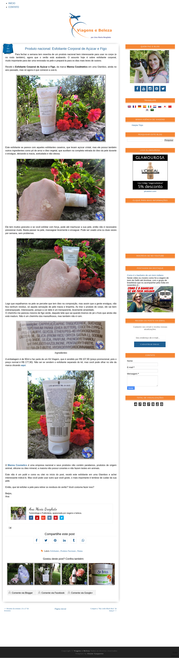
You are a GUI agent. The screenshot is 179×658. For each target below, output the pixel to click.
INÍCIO (11, 3)
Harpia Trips (137, 125)
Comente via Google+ (80, 592)
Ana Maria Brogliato (43, 509)
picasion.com (150, 191)
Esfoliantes (55, 551)
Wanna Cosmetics (17, 465)
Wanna (80, 551)
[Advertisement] (148, 229)
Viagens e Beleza (82, 651)
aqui (23, 365)
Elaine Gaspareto (95, 654)
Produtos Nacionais (68, 551)
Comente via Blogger (20, 592)
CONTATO (13, 7)
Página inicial (60, 609)
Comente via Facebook (51, 592)
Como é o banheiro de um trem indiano (145, 275)
